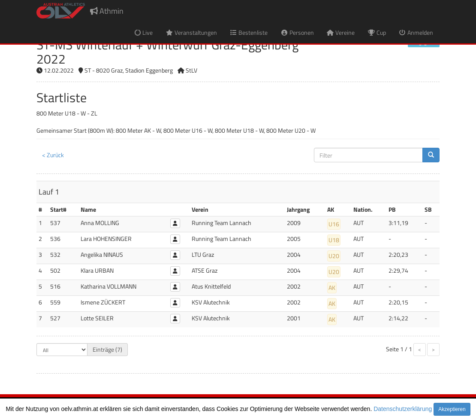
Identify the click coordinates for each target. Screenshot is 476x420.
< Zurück (53, 154)
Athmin (107, 11)
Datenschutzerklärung (403, 408)
